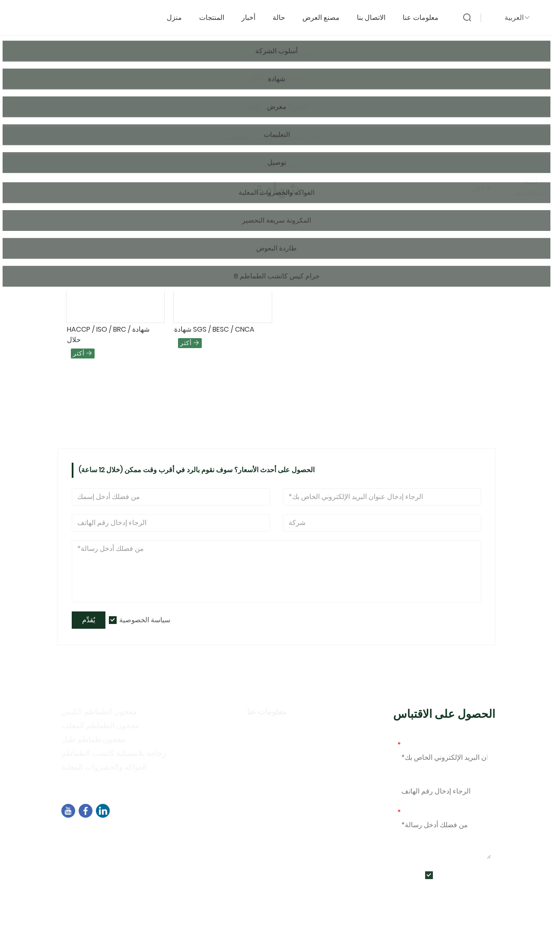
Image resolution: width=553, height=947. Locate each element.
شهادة (131, 120)
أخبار (253, 16)
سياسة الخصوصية (144, 620)
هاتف (404, 779)
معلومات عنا (425, 16)
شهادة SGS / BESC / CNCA (214, 329)
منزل (179, 16)
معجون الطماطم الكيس (99, 711)
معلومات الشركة (274, 729)
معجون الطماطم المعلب (100, 725)
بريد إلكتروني (418, 745)
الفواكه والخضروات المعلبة (104, 766)
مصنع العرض (325, 16)
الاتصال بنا (375, 16)
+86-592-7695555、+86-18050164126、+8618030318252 (166, 856)
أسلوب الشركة (271, 742)
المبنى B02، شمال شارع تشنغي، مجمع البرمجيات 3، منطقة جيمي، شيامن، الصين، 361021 (200, 834)
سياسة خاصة (267, 754)
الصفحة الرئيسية (91, 120)
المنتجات (216, 16)
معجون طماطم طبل (93, 739)
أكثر (481, 188)
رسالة (408, 812)
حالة (283, 16)
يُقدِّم (88, 620)
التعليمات (261, 779)
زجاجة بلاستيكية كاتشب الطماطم (113, 753)
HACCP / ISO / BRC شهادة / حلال (108, 334)
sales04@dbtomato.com (115, 846)
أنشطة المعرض (272, 767)
